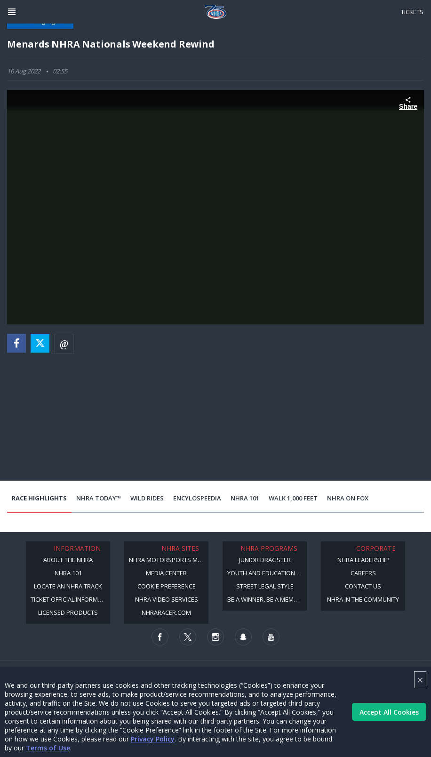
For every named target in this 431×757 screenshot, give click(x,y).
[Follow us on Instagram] (215, 636)
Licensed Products (68, 612)
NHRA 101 (245, 498)
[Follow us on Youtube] (271, 636)
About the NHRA (68, 560)
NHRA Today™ (98, 498)
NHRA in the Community (363, 599)
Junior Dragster (265, 560)
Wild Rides (147, 498)
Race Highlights (39, 498)
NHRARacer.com (166, 612)
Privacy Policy (153, 738)
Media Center (166, 573)
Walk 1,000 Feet (293, 498)
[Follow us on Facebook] (160, 636)
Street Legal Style (265, 586)
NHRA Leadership (363, 560)
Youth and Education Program (267, 573)
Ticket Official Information (70, 599)
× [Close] (420, 679)
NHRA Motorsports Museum (168, 560)
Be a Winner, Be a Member (265, 599)
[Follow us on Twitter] (187, 636)
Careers (363, 573)
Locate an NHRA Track (68, 586)
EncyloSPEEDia (197, 498)
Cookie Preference (166, 586)
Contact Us (363, 586)
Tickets (412, 12)
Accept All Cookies (389, 712)
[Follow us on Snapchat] (243, 636)
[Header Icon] (12, 12)
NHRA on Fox (347, 498)
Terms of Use (48, 747)
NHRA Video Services (166, 599)
